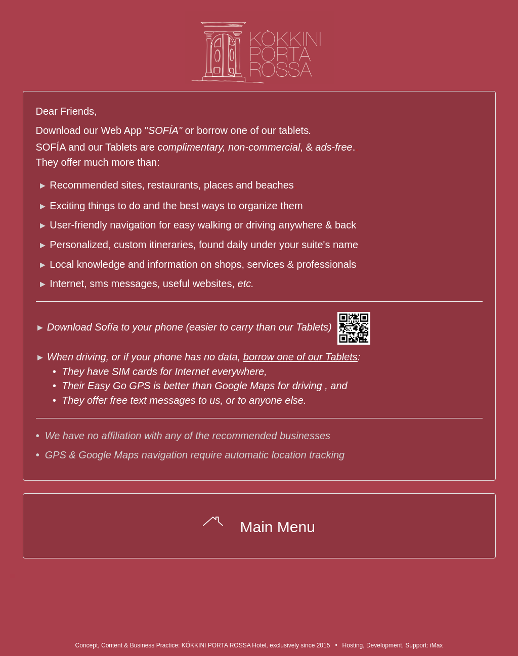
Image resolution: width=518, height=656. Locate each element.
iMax (436, 645)
